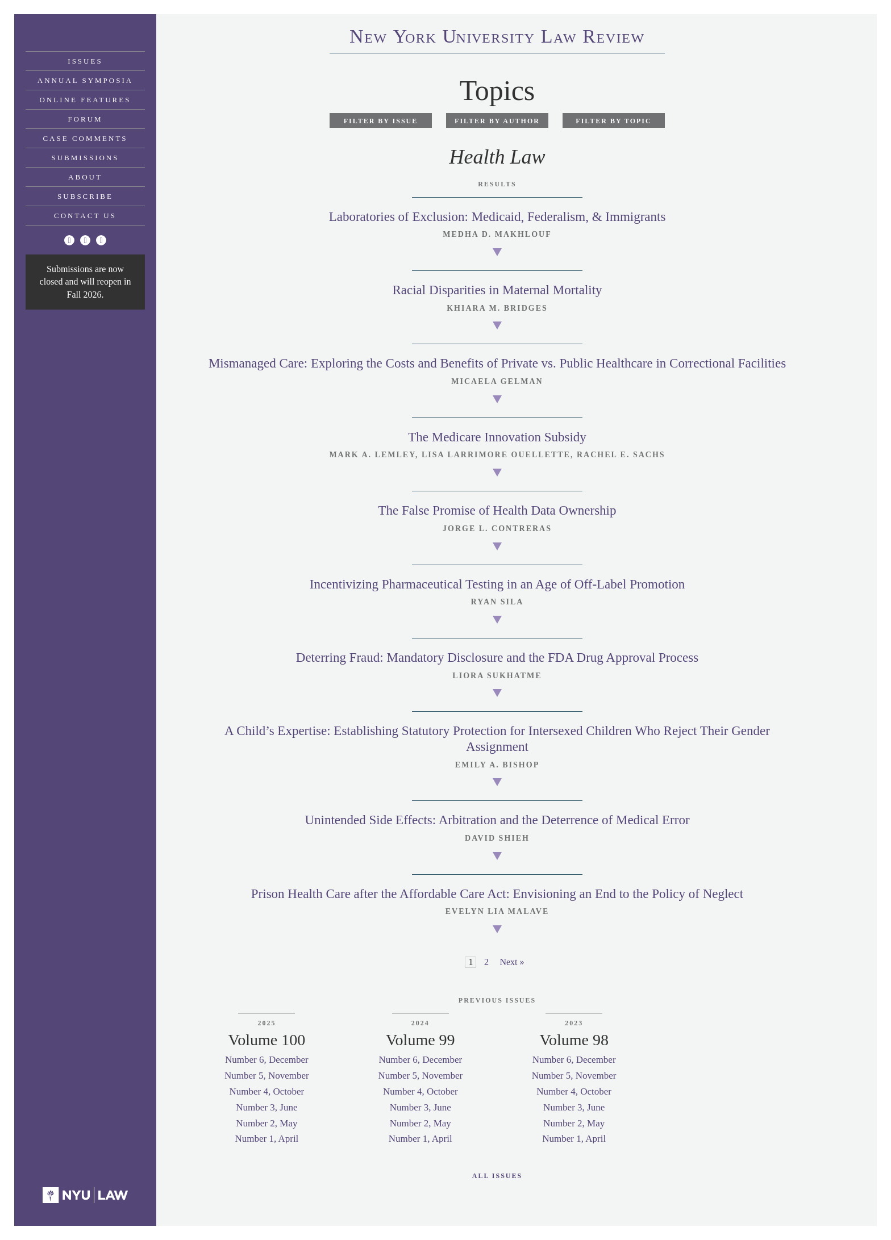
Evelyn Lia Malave (497, 911)
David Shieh (497, 838)
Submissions (85, 157)
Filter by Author (497, 121)
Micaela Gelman (497, 381)
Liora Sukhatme (497, 675)
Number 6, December (267, 1059)
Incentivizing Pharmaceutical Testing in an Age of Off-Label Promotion (497, 584)
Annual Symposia (85, 80)
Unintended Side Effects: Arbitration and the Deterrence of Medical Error (497, 820)
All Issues (497, 1176)
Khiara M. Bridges (497, 308)
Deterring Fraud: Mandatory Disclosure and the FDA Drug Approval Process (497, 657)
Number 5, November (266, 1075)
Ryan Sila (497, 602)
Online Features (85, 99)
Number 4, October (267, 1091)
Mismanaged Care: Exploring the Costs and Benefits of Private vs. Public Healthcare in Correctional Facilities (497, 363)
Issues (85, 61)
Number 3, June (266, 1107)
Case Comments (85, 138)
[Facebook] (85, 240)
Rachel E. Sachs (621, 454)
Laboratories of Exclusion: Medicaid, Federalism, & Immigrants (497, 217)
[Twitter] (69, 240)
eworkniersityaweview (497, 38)
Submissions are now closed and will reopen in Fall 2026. (85, 281)
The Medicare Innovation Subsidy (497, 437)
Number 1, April (266, 1138)
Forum (85, 119)
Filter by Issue (381, 121)
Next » (511, 962)
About (85, 177)
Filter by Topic (613, 121)
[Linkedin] (101, 240)
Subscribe (85, 196)
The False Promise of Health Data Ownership (497, 510)
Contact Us (85, 215)
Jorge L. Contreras (497, 528)
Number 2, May (266, 1123)
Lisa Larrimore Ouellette (496, 454)
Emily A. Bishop (497, 765)
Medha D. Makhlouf (497, 234)
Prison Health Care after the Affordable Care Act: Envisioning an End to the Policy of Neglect (497, 894)
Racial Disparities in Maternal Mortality (497, 290)
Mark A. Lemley (372, 454)
